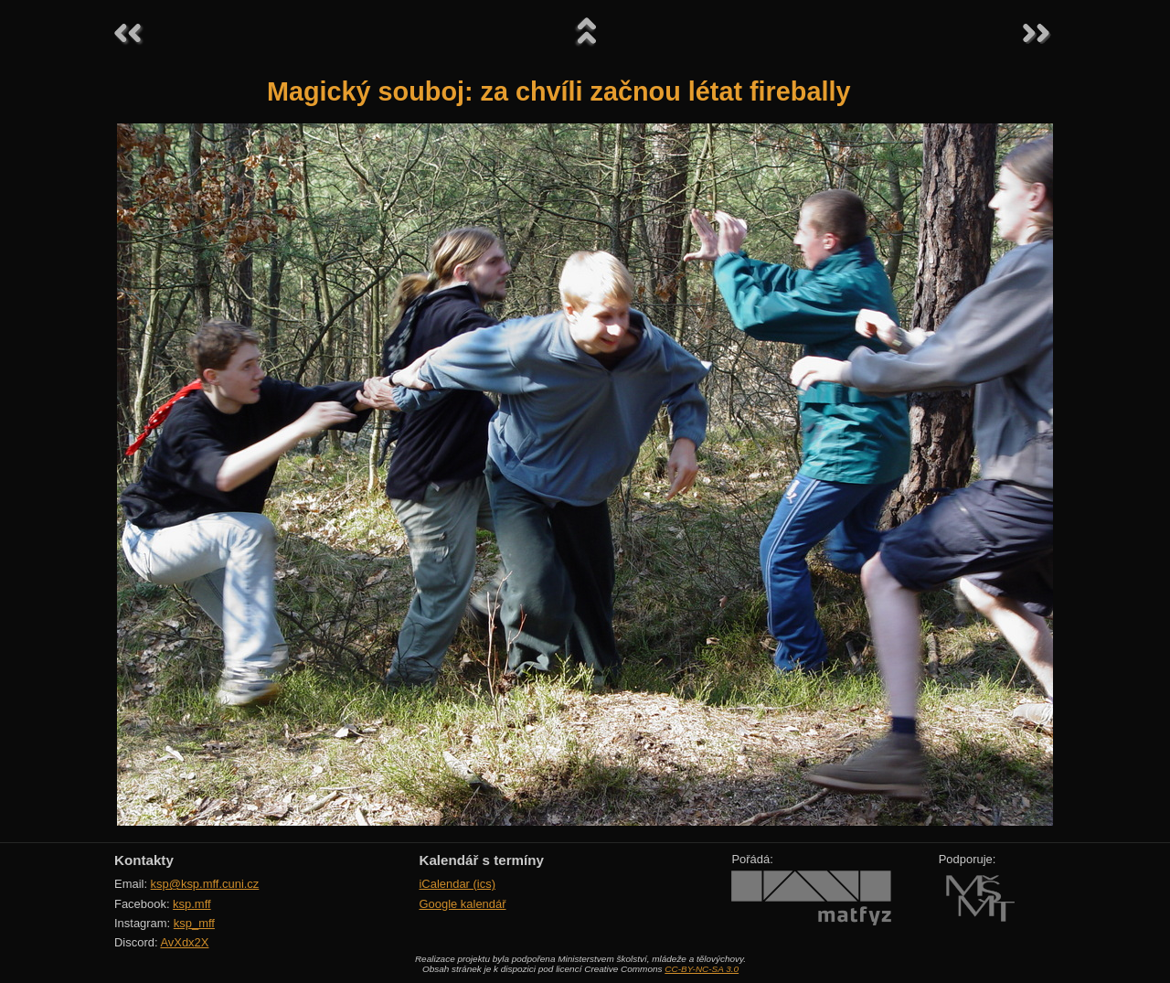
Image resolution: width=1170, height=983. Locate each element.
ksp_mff (194, 923)
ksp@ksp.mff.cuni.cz (205, 884)
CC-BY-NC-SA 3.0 (702, 969)
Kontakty (144, 860)
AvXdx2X (184, 942)
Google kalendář (462, 904)
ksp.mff (192, 904)
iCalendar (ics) (457, 884)
